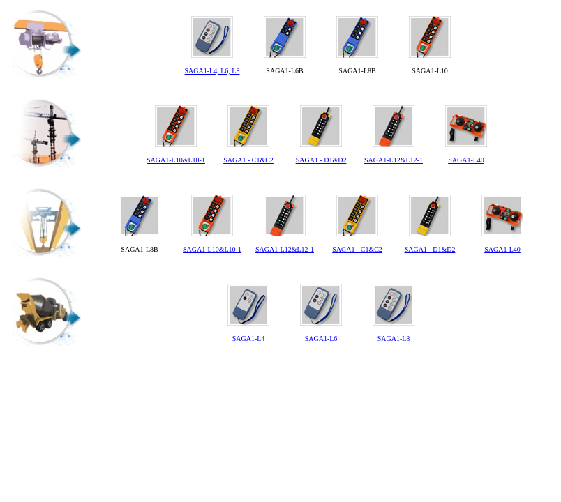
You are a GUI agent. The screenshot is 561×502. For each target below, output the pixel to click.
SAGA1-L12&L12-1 (393, 160)
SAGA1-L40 (466, 160)
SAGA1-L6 (321, 338)
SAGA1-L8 (393, 338)
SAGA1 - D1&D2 (321, 160)
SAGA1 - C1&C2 (248, 160)
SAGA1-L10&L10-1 (176, 160)
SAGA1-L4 (248, 338)
